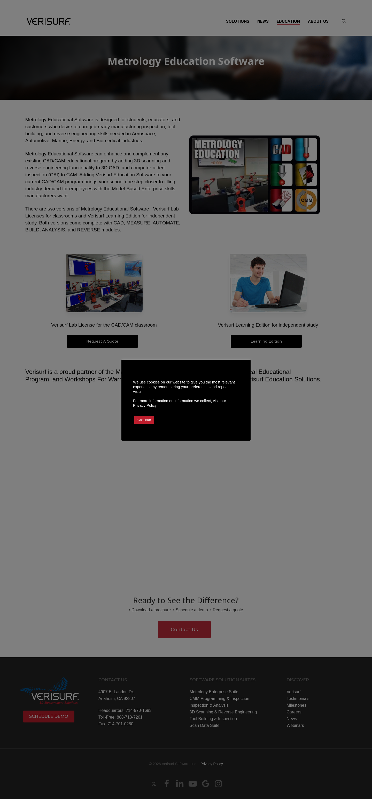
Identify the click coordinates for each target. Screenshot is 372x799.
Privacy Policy (145, 405)
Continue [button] (144, 420)
